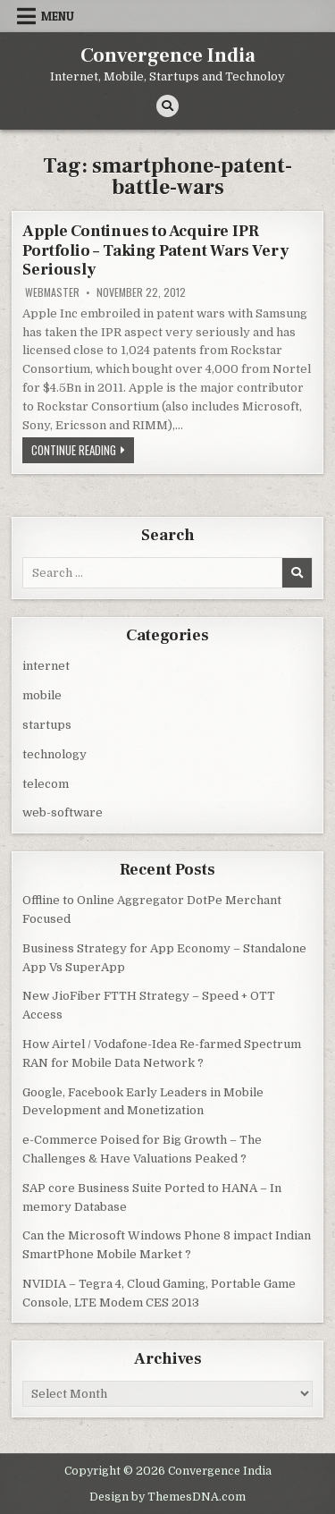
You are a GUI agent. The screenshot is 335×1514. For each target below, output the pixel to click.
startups (46, 725)
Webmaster (52, 292)
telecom (45, 784)
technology (54, 754)
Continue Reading (82, 451)
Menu (57, 16)
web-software (62, 812)
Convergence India (167, 55)
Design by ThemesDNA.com (167, 1497)
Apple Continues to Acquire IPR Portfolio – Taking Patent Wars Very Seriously (155, 250)
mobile (42, 695)
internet (46, 665)
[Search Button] (167, 106)
